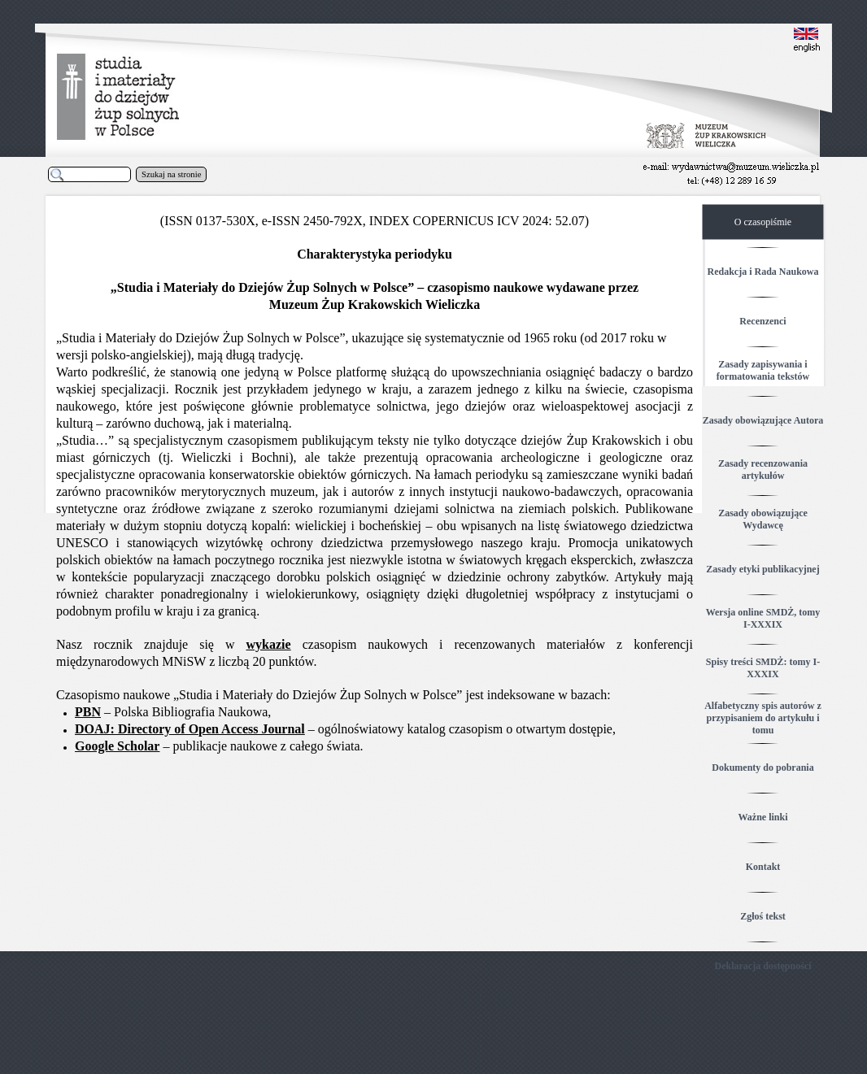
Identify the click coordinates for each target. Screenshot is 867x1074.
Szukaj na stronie (171, 174)
